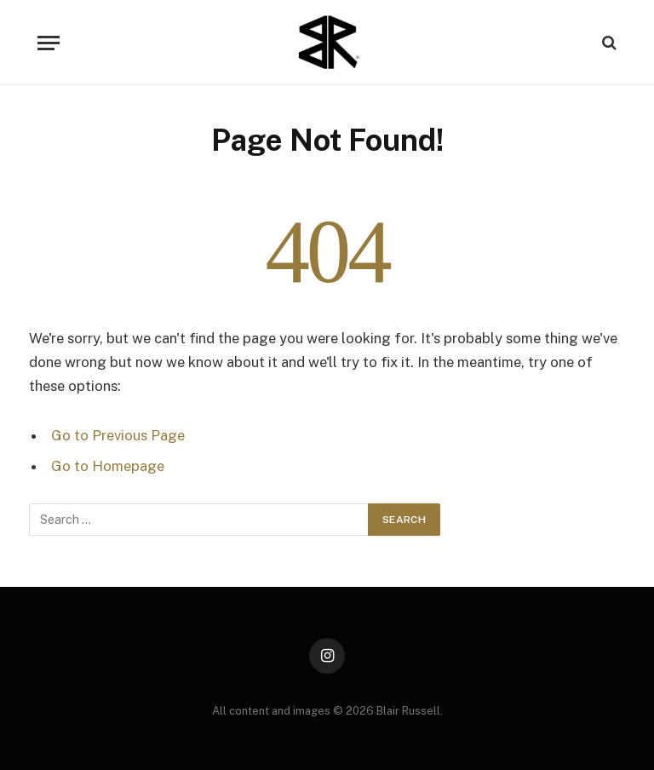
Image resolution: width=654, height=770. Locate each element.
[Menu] (48, 43)
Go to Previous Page (118, 435)
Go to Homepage (107, 465)
